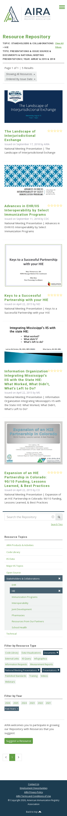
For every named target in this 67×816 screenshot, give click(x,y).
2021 (48, 703)
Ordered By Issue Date (19, 79)
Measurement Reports (41, 664)
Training (33, 675)
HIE (36, 590)
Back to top (33, 811)
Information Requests (16, 664)
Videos (44, 675)
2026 (7, 703)
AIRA (46, 144)
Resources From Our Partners (28, 621)
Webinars (10, 681)
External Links (12, 658)
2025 (15, 703)
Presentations (51, 670)
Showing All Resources (19, 74)
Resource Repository (26, 36)
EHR (14, 584)
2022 (40, 703)
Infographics (40, 658)
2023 (32, 703)
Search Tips (57, 524)
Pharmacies (18, 615)
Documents (51, 652)
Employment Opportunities (33, 788)
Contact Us (33, 784)
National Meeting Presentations (22, 670)
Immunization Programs (25, 597)
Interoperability (20, 603)
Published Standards (15, 675)
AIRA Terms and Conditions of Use (33, 796)
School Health (19, 627)
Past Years (10, 708)
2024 (24, 703)
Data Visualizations (31, 652)
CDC (46, 218)
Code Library (11, 652)
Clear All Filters (59, 45)
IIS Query (26, 658)
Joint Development (22, 609)
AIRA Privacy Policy (33, 792)
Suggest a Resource (18, 741)
